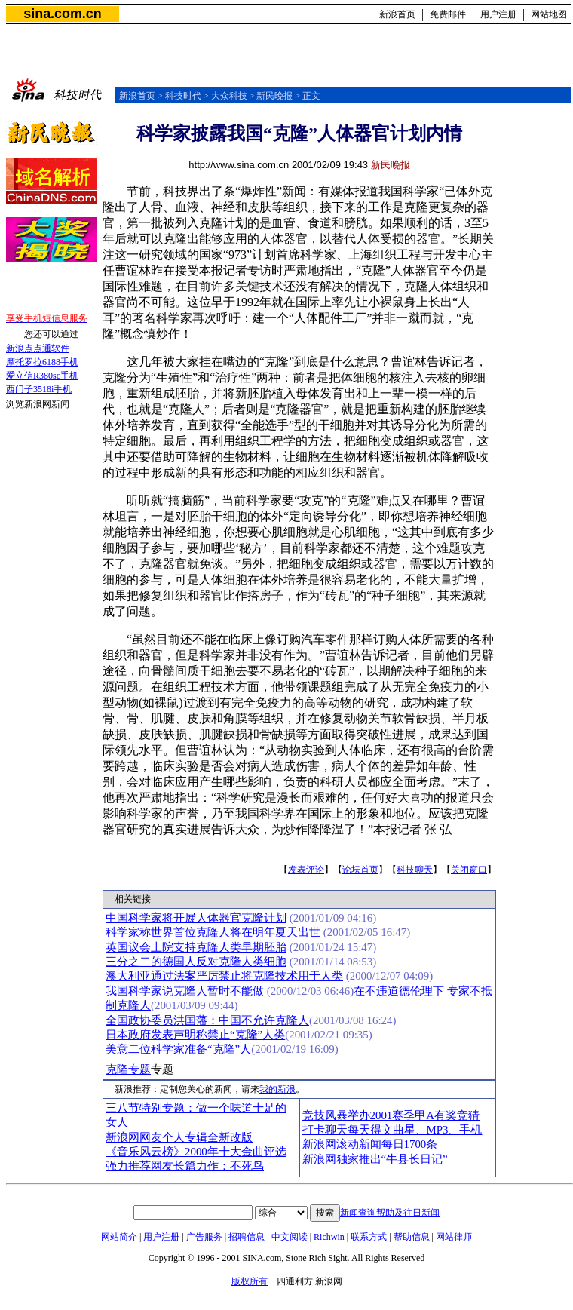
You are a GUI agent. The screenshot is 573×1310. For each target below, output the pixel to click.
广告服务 (204, 1237)
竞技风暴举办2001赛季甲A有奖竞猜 (391, 1115)
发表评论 (306, 869)
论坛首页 (360, 869)
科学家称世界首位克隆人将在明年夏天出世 (213, 932)
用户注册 (498, 14)
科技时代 (183, 96)
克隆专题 (128, 1069)
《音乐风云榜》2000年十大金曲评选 (196, 1152)
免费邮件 (448, 14)
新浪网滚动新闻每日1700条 (370, 1144)
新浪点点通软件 (37, 348)
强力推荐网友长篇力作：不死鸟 (185, 1166)
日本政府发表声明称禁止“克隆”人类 (195, 1035)
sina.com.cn (62, 13)
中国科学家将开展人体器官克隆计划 (196, 918)
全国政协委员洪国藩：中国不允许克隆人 (207, 1020)
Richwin (329, 1237)
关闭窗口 (469, 869)
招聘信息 (246, 1237)
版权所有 (249, 1281)
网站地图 (549, 14)
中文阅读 (289, 1237)
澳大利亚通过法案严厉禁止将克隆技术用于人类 (224, 976)
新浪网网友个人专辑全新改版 (179, 1137)
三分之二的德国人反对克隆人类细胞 (196, 962)
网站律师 (454, 1237)
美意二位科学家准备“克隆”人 (178, 1049)
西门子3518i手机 (39, 389)
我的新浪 (277, 1089)
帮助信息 (412, 1237)
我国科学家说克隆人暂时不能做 (185, 991)
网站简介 (119, 1237)
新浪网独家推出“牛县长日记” (375, 1159)
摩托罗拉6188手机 (42, 362)
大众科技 (229, 96)
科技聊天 (415, 869)
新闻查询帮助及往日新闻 (390, 1212)
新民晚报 (274, 96)
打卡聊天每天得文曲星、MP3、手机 (392, 1130)
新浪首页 (397, 14)
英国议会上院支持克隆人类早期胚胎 (196, 947)
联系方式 (369, 1237)
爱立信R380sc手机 (42, 375)
